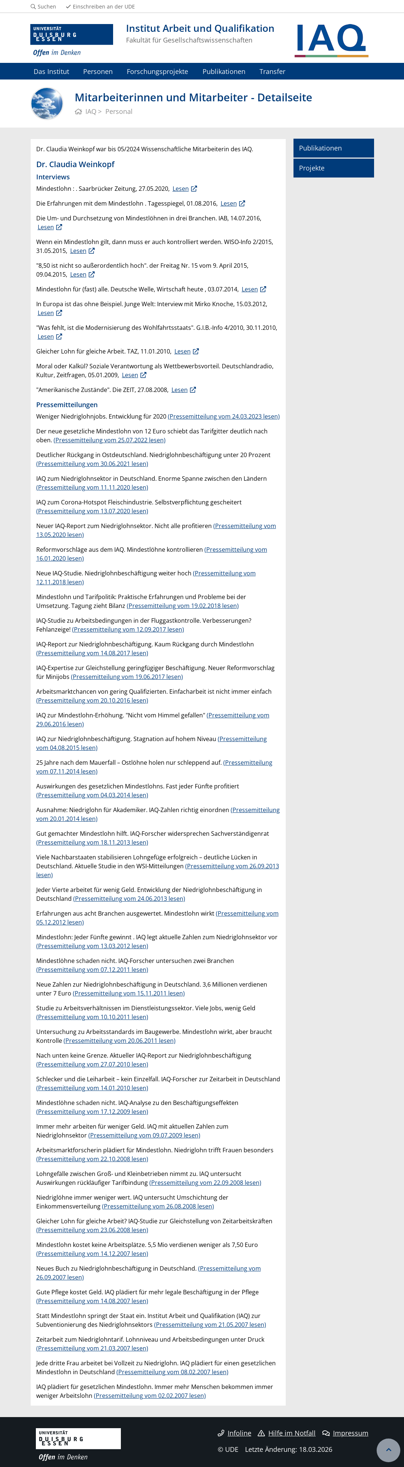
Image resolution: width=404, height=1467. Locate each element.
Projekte (312, 167)
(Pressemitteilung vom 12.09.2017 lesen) (128, 629)
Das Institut (51, 71)
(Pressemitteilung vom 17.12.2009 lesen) (92, 1112)
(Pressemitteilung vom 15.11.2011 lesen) (129, 993)
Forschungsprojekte (157, 71)
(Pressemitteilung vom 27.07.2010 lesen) (92, 1064)
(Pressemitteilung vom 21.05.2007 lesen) (210, 1325)
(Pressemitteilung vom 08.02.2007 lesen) (172, 1372)
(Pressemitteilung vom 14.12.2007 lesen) (92, 1254)
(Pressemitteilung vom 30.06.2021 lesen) (92, 464)
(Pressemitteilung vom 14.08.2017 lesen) (92, 653)
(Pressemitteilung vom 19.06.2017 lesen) (127, 677)
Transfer (272, 71)
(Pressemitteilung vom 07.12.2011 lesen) (92, 970)
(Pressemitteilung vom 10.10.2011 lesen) (92, 1017)
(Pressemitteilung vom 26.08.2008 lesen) (158, 1206)
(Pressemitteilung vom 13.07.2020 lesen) (92, 511)
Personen (98, 71)
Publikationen (224, 71)
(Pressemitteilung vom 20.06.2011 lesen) (120, 1041)
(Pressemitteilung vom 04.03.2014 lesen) (92, 795)
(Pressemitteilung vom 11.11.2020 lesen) (92, 487)
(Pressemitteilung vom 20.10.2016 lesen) (92, 700)
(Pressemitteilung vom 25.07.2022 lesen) (110, 440)
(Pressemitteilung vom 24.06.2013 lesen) (129, 899)
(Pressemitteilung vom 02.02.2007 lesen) (150, 1396)
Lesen (181, 189)
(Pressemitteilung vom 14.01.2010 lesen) (92, 1088)
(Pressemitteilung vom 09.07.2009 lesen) (144, 1135)
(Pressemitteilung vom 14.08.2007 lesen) (92, 1301)
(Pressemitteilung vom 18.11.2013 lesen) (92, 842)
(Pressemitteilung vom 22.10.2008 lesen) (92, 1159)
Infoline (234, 1433)
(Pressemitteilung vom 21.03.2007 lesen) (92, 1348)
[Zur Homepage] (71, 40)
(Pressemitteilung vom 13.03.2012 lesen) (92, 946)
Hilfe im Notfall (287, 1433)
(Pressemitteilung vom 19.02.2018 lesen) (183, 606)
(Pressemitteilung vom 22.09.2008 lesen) (205, 1183)
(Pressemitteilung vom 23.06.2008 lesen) (92, 1230)
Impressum (345, 1433)
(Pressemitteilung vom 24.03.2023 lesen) (224, 416)
